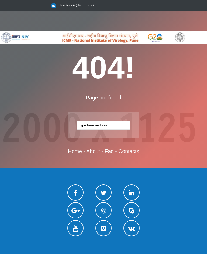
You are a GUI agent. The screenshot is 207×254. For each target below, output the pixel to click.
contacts (128, 151)
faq (109, 151)
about (93, 151)
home (75, 151)
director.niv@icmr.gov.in (77, 5)
